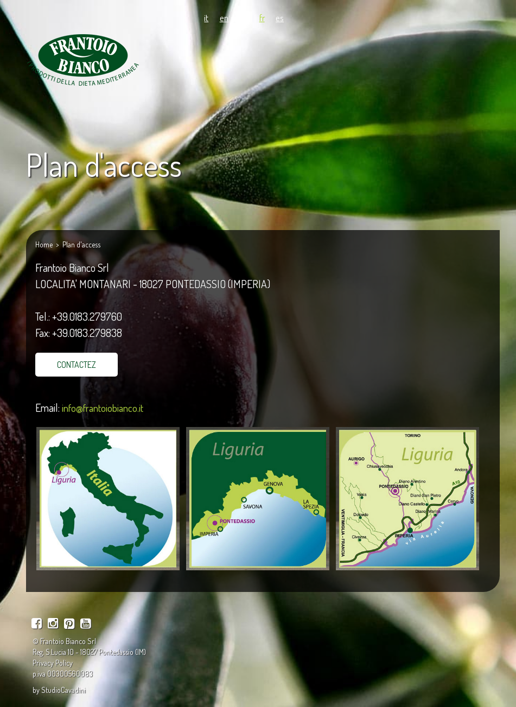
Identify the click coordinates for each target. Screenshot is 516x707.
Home (44, 244)
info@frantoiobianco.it (102, 408)
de (243, 17)
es (280, 17)
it (206, 17)
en (224, 17)
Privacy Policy (53, 662)
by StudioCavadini (59, 690)
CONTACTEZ (76, 364)
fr (262, 17)
